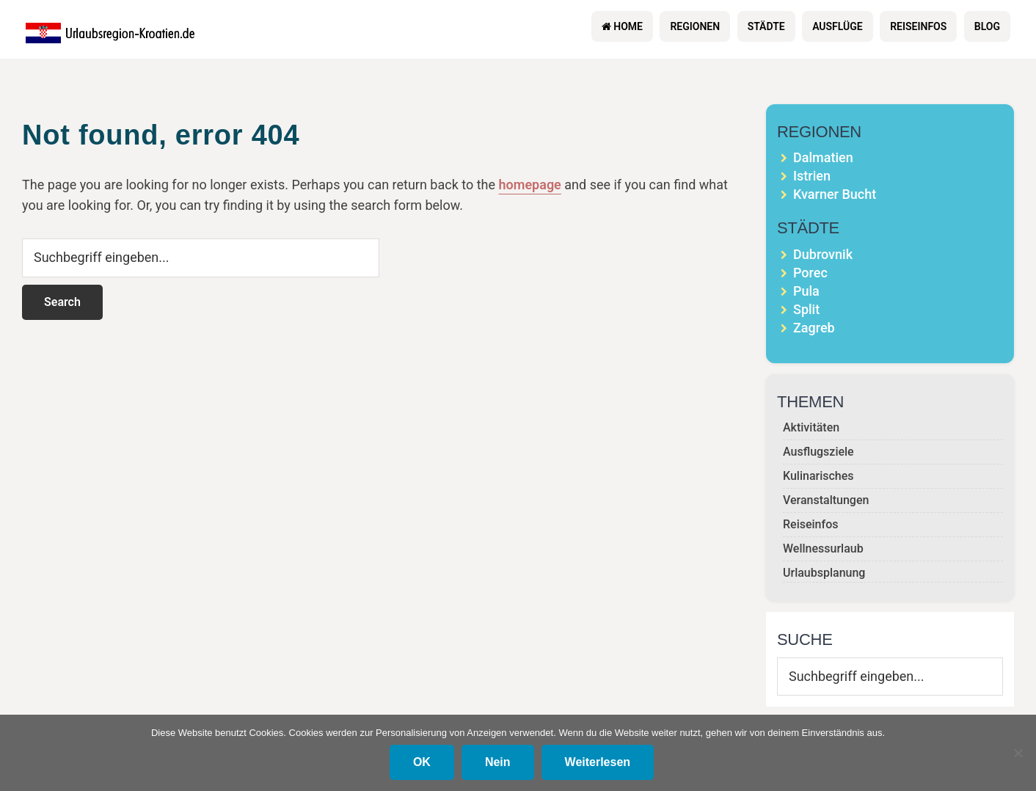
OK (422, 762)
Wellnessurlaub (823, 548)
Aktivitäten (811, 427)
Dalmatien (823, 157)
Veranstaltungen (826, 500)
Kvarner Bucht (834, 194)
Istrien (812, 175)
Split (806, 309)
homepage (530, 184)
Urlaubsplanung (824, 573)
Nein (498, 762)
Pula (806, 291)
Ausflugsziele (818, 452)
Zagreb (814, 327)
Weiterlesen (598, 762)
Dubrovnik (823, 254)
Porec (810, 272)
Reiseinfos (810, 524)
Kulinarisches (818, 476)
